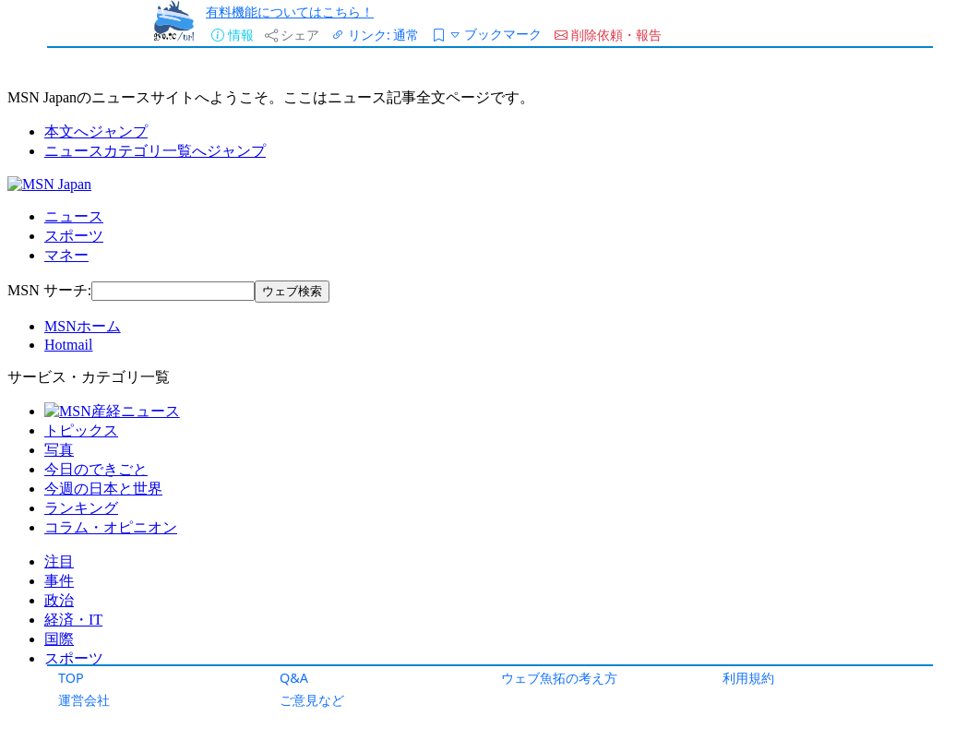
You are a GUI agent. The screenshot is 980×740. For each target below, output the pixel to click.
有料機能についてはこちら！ (290, 11)
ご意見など (312, 700)
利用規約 (748, 677)
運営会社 (84, 700)
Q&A (294, 677)
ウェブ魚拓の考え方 (559, 677)
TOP (71, 677)
